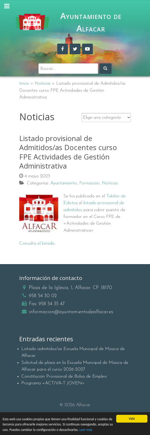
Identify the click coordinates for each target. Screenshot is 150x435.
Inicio (24, 83)
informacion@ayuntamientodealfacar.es (71, 312)
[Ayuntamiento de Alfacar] (32, 22)
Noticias (43, 83)
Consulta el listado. (37, 243)
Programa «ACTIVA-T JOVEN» (53, 383)
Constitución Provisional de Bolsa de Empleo (64, 376)
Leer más (85, 430)
